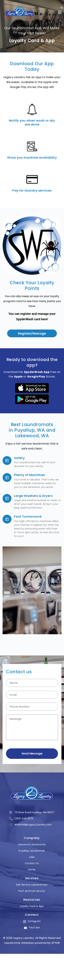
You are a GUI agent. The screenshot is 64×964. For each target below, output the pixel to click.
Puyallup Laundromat (32, 850)
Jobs (31, 857)
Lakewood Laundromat (32, 844)
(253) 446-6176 (23, 818)
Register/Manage (32, 333)
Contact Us (32, 863)
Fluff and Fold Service (31, 891)
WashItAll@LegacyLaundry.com (33, 824)
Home (31, 869)
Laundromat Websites (19, 943)
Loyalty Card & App (32, 906)
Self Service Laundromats (32, 884)
